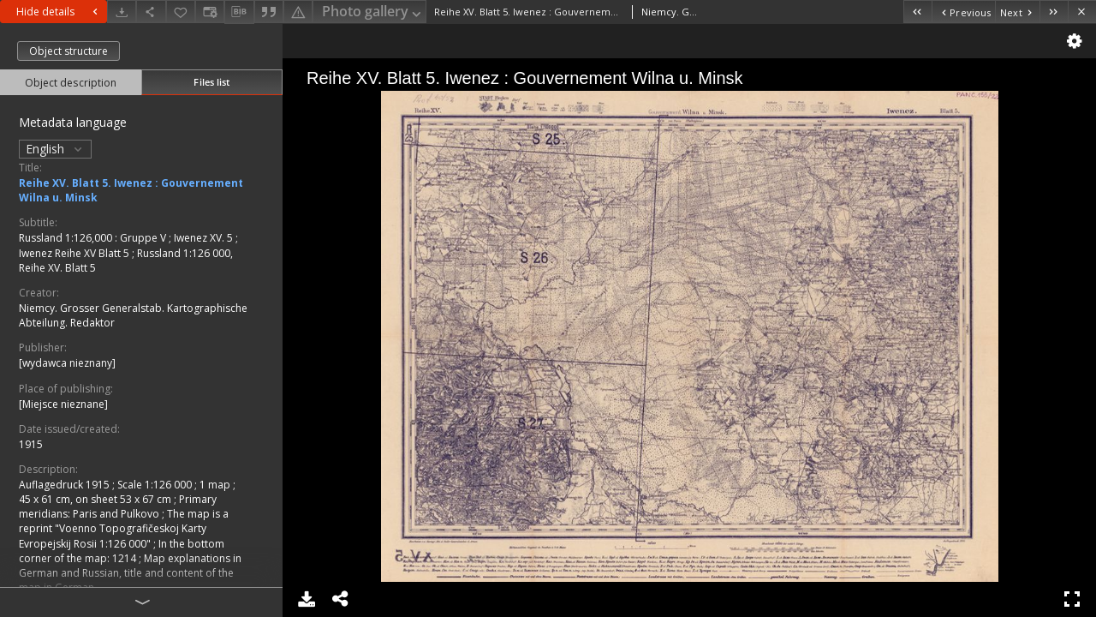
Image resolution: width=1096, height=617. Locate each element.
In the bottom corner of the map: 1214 (121, 551)
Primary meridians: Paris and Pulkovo (118, 506)
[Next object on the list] (1017, 11)
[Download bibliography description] (238, 12)
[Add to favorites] (180, 11)
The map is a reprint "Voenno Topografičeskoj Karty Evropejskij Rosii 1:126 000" (124, 528)
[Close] (1082, 11)
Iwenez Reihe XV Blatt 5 (75, 253)
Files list (211, 81)
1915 (31, 444)
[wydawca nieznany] (67, 363)
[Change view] (209, 11)
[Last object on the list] (1053, 11)
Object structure (68, 51)
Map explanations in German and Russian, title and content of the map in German (130, 573)
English (55, 149)
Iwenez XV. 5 (204, 238)
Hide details (59, 11)
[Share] (150, 11)
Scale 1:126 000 (155, 484)
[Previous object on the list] (963, 11)
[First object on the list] (917, 11)
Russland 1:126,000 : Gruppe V (94, 238)
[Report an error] (298, 11)
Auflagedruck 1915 (65, 484)
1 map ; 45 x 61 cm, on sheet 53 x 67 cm (127, 491)
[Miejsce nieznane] (63, 404)
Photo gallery (373, 12)
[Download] (121, 11)
